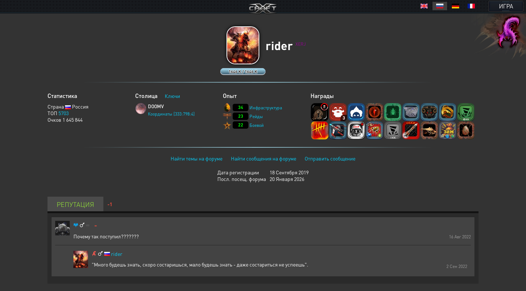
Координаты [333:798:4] (171, 114)
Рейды (256, 116)
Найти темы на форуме (196, 158)
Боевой (256, 125)
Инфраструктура (265, 107)
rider (116, 254)
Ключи (172, 95)
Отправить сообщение (330, 158)
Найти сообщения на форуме (263, 158)
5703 (63, 113)
